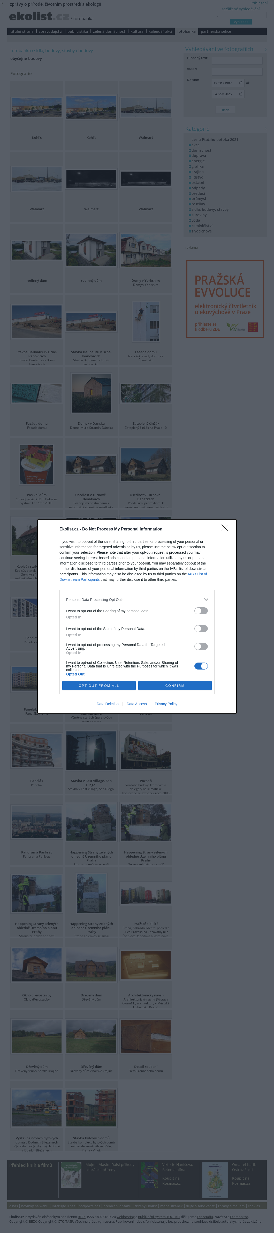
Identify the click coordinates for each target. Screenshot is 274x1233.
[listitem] (137, 599)
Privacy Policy (166, 704)
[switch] (201, 610)
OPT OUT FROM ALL (99, 686)
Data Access (137, 704)
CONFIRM (175, 686)
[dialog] (137, 616)
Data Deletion (108, 704)
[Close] (226, 529)
